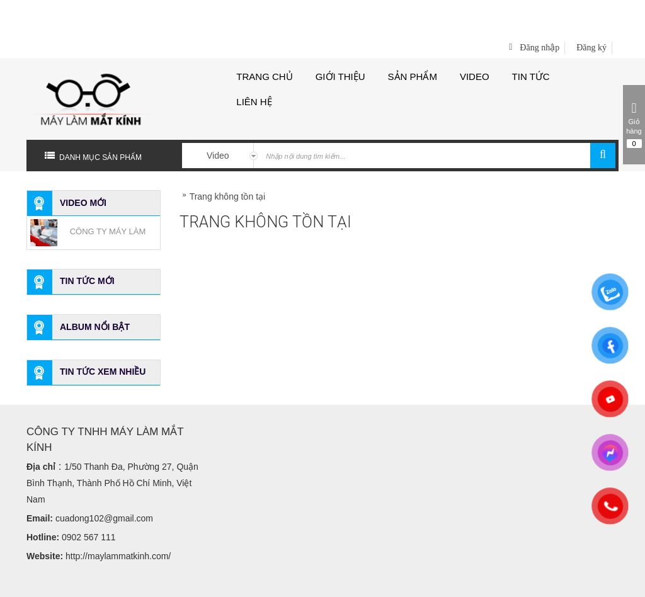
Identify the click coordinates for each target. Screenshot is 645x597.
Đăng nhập (539, 9)
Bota (347, 581)
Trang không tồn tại (228, 158)
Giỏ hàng (634, 124)
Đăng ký (591, 9)
